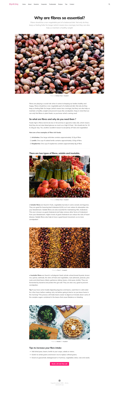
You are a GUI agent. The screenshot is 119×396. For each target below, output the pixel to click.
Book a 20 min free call (59, 364)
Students (36, 4)
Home (24, 4)
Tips (66, 4)
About (29, 4)
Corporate (44, 4)
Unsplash (66, 96)
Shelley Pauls (59, 96)
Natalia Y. (59, 341)
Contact (72, 4)
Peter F (59, 270)
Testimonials (52, 4)
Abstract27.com (59, 384)
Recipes (60, 4)
